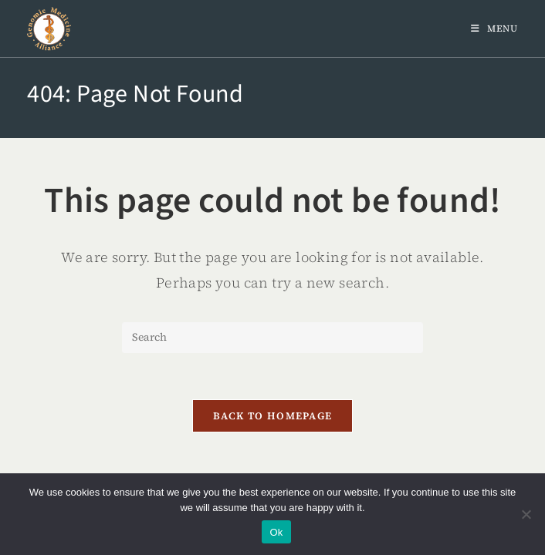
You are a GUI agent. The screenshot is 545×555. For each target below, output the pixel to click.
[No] (525, 514)
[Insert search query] (272, 337)
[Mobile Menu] (494, 28)
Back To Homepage (273, 415)
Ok (276, 532)
